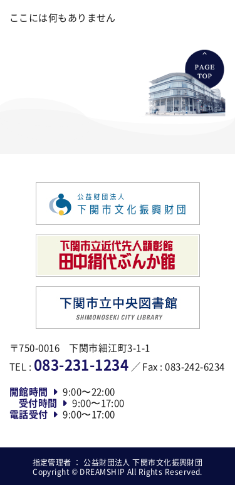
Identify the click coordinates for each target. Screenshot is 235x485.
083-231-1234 (81, 364)
